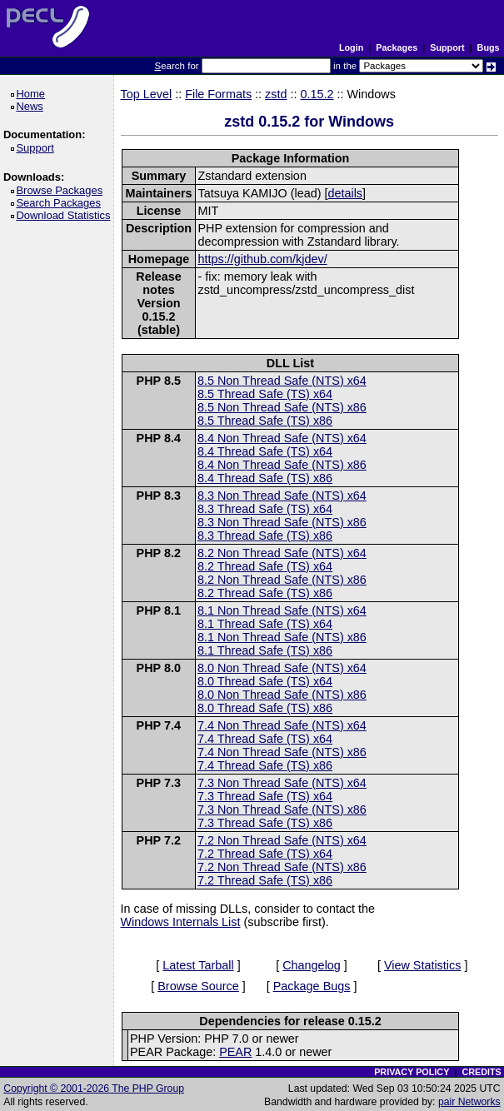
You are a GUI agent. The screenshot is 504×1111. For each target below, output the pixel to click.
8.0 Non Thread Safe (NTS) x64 (282, 668)
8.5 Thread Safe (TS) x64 (264, 394)
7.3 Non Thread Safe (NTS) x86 (282, 809)
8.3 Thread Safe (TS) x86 (264, 535)
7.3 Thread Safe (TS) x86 (264, 823)
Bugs (488, 47)
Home (33, 93)
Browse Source (198, 986)
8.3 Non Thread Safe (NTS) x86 (282, 522)
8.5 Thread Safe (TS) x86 (264, 420)
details (344, 193)
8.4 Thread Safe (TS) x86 (264, 478)
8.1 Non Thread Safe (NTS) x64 (282, 610)
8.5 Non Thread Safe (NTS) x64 (282, 380)
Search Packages (61, 203)
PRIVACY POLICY (411, 1072)
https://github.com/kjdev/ (262, 259)
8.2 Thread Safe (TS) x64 (264, 566)
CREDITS (481, 1072)
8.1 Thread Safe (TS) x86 (264, 650)
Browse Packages (62, 190)
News (32, 106)
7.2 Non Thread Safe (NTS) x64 (282, 840)
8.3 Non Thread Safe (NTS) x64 (282, 495)
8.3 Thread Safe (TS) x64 (264, 509)
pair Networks (469, 1102)
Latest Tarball (197, 965)
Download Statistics (66, 215)
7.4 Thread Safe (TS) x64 (264, 738)
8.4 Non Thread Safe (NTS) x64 (282, 438)
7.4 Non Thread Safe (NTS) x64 (282, 725)
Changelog (311, 965)
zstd (276, 94)
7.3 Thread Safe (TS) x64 (264, 796)
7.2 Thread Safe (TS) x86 (264, 880)
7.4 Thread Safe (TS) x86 (264, 765)
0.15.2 (317, 94)
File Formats (218, 94)
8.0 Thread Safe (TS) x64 (264, 681)
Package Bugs (312, 986)
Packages (396, 47)
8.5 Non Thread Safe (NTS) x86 (282, 407)
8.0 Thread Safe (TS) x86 (264, 708)
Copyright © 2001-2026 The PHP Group (93, 1088)
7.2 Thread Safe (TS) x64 (264, 853)
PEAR (235, 1052)
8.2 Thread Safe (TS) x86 (264, 593)
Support (447, 47)
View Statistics (423, 965)
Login (351, 47)
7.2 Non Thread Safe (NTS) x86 (282, 867)
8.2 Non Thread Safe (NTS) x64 (282, 553)
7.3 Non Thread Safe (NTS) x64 (282, 783)
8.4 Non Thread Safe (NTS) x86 (282, 464)
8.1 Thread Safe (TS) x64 (264, 623)
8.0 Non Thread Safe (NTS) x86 (282, 694)
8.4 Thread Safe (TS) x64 (264, 451)
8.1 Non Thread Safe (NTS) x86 (282, 637)
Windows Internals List (181, 922)
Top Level (146, 94)
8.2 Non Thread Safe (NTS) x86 (282, 579)
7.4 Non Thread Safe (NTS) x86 (282, 752)
